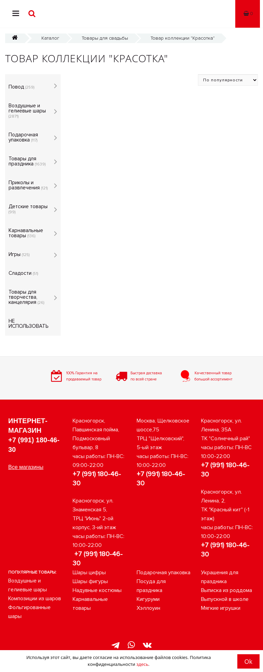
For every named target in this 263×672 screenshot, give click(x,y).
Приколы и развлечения (28, 185)
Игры (19, 254)
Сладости (23, 273)
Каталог (50, 38)
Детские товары (28, 209)
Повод (21, 87)
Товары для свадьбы (105, 38)
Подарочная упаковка (23, 137)
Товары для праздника (27, 161)
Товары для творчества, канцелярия (26, 297)
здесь (142, 664)
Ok (248, 661)
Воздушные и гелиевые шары (27, 111)
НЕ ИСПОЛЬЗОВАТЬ (28, 323)
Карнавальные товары (26, 233)
